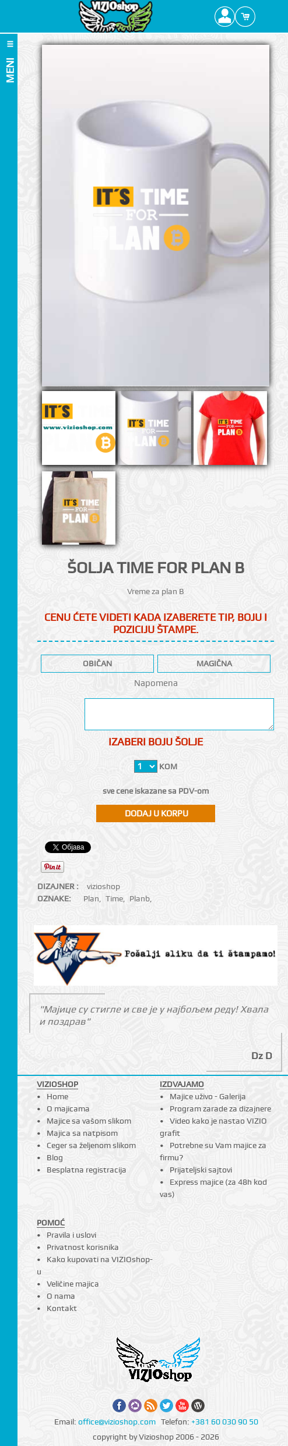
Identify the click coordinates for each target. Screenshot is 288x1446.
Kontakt (62, 1308)
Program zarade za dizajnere (220, 1108)
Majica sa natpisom (82, 1133)
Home (57, 1096)
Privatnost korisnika (83, 1247)
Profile (225, 16)
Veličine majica (73, 1283)
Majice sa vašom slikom (89, 1120)
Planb (139, 898)
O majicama (68, 1108)
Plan (91, 898)
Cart (245, 16)
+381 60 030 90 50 (224, 1421)
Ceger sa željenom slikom (91, 1145)
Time (114, 898)
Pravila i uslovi (71, 1234)
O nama (61, 1296)
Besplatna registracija (87, 1169)
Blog (55, 1157)
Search (265, 16)
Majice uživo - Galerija (208, 1096)
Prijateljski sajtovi (201, 1169)
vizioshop (103, 886)
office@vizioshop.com (117, 1421)
